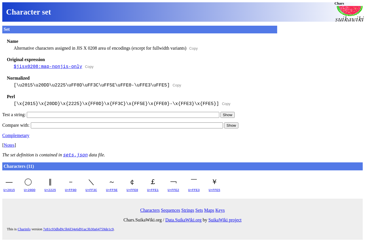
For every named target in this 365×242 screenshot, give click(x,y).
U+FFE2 (173, 190)
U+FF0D (70, 190)
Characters (150, 210)
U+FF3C (91, 190)
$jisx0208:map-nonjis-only (48, 66)
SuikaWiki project (225, 219)
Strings (187, 210)
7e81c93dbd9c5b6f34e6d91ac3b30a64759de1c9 (78, 229)
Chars (339, 3)
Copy (193, 48)
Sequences (170, 210)
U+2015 (9, 190)
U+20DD (29, 190)
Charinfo (24, 229)
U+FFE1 (153, 190)
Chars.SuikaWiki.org (142, 219)
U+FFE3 (194, 190)
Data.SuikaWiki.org (183, 219)
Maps (209, 210)
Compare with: (112, 125)
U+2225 (50, 190)
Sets (199, 210)
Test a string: (110, 114)
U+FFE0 (132, 190)
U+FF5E (111, 190)
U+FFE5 (214, 190)
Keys (220, 210)
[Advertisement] (320, 61)
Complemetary (15, 135)
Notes (9, 145)
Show (227, 115)
